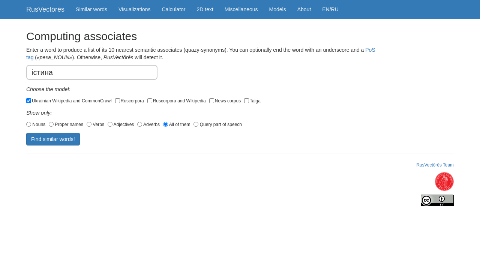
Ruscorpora (129, 101)
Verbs (95, 124)
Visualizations (134, 9)
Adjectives (121, 124)
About (304, 9)
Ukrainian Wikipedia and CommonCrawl (69, 101)
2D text (204, 9)
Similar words (91, 9)
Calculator (173, 9)
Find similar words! (53, 139)
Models (277, 9)
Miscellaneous (241, 9)
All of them (176, 124)
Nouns (35, 124)
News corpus (225, 101)
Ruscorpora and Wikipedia (176, 101)
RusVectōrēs (45, 9)
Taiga (252, 101)
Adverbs (148, 124)
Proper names (66, 124)
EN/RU (330, 9)
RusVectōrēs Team (435, 165)
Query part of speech (218, 124)
